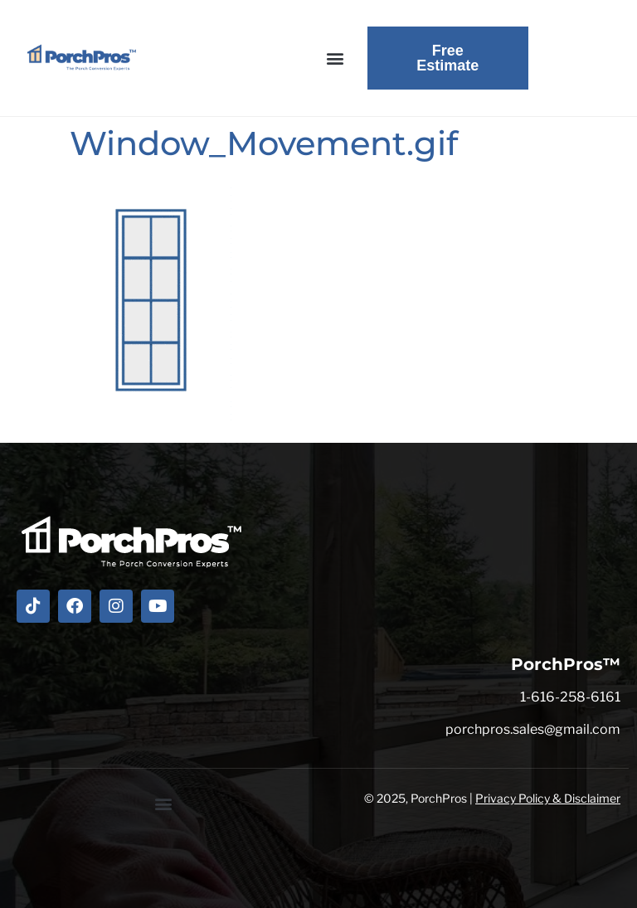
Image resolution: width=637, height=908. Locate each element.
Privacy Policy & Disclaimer (547, 798)
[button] (335, 58)
